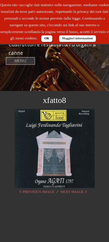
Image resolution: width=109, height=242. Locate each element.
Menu (20, 60)
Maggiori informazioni (77, 38)
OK (46, 38)
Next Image (72, 192)
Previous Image (38, 192)
